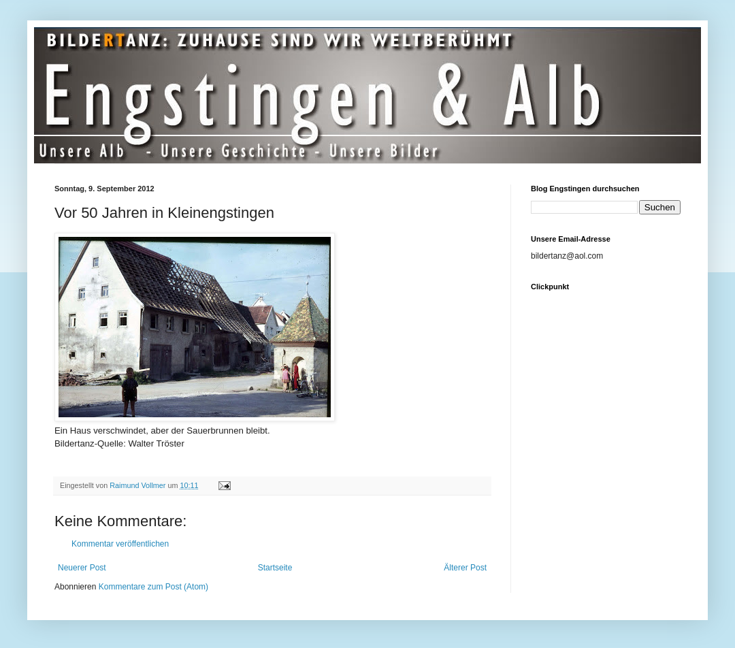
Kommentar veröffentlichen (120, 544)
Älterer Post (465, 567)
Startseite (275, 567)
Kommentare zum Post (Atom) (153, 587)
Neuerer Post (82, 567)
